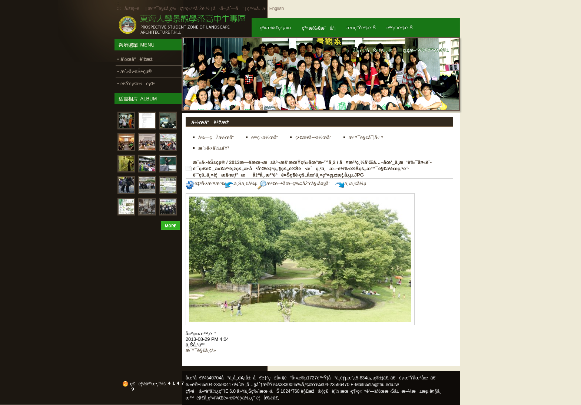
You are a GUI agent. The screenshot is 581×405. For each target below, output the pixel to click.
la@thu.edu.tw (385, 384)
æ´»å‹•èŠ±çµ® (209, 162)
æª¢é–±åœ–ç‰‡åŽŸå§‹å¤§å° (296, 183)
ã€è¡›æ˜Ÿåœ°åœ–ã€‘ (413, 378)
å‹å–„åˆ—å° (228, 8)
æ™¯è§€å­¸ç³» (162, 8)
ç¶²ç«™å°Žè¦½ (194, 8)
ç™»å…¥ (256, 8)
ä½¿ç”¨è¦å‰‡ (257, 398)
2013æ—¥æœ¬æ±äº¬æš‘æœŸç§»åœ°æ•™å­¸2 (282, 162)
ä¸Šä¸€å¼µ (241, 183)
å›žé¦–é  (134, 8)
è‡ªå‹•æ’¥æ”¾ (205, 183)
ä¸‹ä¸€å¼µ (350, 183)
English (276, 8)
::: (119, 8)
